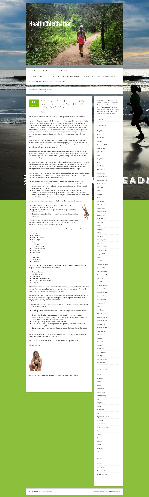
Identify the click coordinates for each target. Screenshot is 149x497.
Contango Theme (98, 492)
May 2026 (100, 131)
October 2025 (101, 148)
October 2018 (101, 289)
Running (99, 431)
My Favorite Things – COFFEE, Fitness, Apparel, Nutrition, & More (54, 76)
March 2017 (100, 310)
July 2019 (100, 278)
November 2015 (102, 320)
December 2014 (102, 359)
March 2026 (100, 138)
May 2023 (100, 229)
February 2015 (101, 352)
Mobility (99, 406)
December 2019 (102, 271)
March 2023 (100, 236)
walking (99, 441)
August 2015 (101, 331)
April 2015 (100, 345)
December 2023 (102, 212)
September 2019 (102, 275)
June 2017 (100, 306)
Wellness (100, 448)
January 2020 (101, 268)
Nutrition (100, 420)
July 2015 (100, 335)
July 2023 (100, 222)
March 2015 (100, 349)
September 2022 (102, 250)
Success (99, 438)
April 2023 (100, 233)
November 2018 (102, 285)
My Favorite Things (103, 417)
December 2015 (102, 317)
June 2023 (100, 226)
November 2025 (102, 145)
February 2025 (101, 169)
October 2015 (101, 324)
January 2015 (101, 356)
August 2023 (101, 219)
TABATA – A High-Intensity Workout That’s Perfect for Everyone (62, 104)
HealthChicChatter (46, 492)
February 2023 (101, 240)
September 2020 (102, 264)
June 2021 (100, 257)
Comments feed (102, 471)
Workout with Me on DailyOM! (40, 82)
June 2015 (100, 338)
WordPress (116, 492)
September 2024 (102, 180)
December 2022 (102, 247)
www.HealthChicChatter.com (106, 113)
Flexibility (100, 382)
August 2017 (101, 303)
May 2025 (100, 159)
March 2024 (100, 201)
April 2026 (100, 134)
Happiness (100, 389)
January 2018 (101, 296)
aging (99, 374)
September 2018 (102, 292)
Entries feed (101, 467)
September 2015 (102, 327)
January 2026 (101, 141)
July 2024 (100, 187)
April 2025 (100, 162)
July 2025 (100, 152)
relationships (101, 424)
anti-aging (100, 378)
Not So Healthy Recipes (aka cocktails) (99, 76)
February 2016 (101, 313)
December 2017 (102, 299)
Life (98, 399)
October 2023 (101, 215)
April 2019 (100, 282)
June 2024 (100, 190)
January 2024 (101, 208)
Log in (99, 464)
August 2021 (101, 254)
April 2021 (100, 261)
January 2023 (101, 243)
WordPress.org (102, 474)
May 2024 (100, 194)
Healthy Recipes (47, 71)
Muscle (99, 413)
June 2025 (100, 155)
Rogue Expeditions (103, 427)
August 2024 (101, 183)
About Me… (32, 71)
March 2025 (100, 166)
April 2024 (100, 197)
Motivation (62, 71)
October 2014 (101, 363)
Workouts (60, 82)
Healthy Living (101, 396)
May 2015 (100, 342)
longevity (100, 403)
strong (99, 434)
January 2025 (101, 173)
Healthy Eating (101, 392)
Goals (99, 385)
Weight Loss (101, 445)
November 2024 (102, 176)
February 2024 (101, 205)
